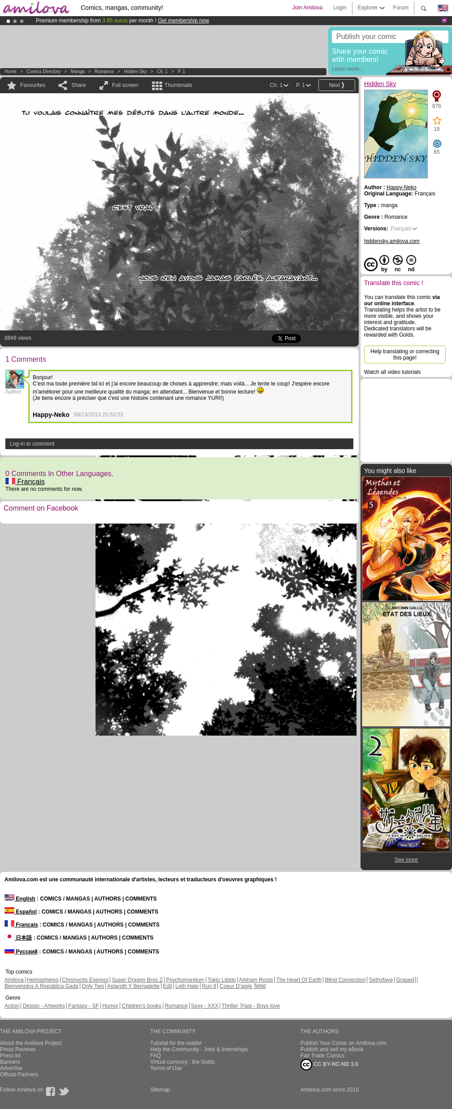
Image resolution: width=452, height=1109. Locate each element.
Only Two (93, 986)
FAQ (155, 1056)
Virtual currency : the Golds (182, 1062)
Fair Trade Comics (322, 1056)
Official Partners (19, 1074)
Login (339, 7)
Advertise (11, 1068)
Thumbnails (178, 85)
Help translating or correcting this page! (404, 354)
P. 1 (181, 71)
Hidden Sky (135, 71)
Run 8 (209, 986)
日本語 (18, 938)
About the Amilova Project (30, 1043)
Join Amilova (307, 7)
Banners (10, 1062)
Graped (405, 980)
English (19, 899)
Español (20, 912)
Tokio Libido (222, 980)
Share (78, 85)
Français (25, 481)
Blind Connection (345, 980)
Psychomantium (185, 980)
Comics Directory (43, 71)
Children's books (141, 1006)
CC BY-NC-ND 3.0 (329, 1064)
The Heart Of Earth (299, 980)
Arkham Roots (256, 980)
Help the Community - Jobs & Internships (199, 1049)
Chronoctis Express (85, 980)
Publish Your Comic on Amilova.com (343, 1043)
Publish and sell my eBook (332, 1049)
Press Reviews (17, 1049)
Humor (110, 1006)
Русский (21, 952)
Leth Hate (187, 986)
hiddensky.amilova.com (392, 241)
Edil (167, 986)
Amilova (14, 980)
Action (11, 1006)
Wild (260, 986)
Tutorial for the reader (176, 1043)
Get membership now (183, 20)
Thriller (230, 1006)
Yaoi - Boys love (260, 1006)
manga (78, 71)
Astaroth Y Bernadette (133, 986)
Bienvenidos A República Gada (41, 986)
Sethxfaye (381, 980)
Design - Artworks (44, 1006)
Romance (104, 71)
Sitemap (160, 1090)
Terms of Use (166, 1068)
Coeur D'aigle (237, 986)
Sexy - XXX (204, 1006)
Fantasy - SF (83, 1006)
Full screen (125, 85)
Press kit (10, 1056)
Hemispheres (43, 980)
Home (10, 71)
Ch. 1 (162, 71)
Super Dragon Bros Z (137, 980)
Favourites (32, 85)
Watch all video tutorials (392, 372)
